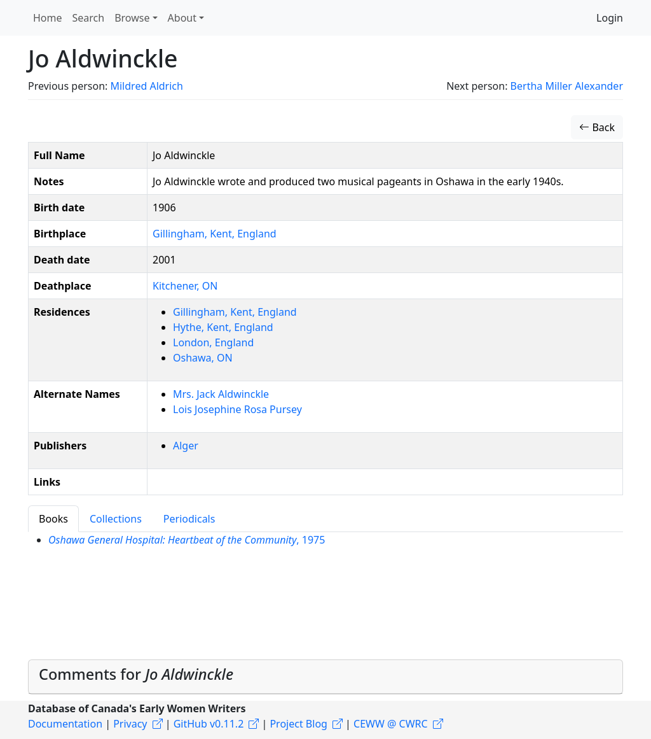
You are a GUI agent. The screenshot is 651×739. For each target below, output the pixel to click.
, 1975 (186, 540)
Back (597, 127)
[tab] (325, 677)
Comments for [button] (136, 674)
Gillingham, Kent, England (215, 234)
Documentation (65, 724)
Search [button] (88, 18)
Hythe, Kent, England (223, 327)
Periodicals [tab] (189, 519)
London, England (213, 342)
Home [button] (47, 18)
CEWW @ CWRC (390, 724)
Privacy (130, 724)
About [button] (182, 18)
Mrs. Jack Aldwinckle (221, 394)
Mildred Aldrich (146, 86)
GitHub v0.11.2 (209, 724)
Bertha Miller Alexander (567, 86)
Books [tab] (53, 519)
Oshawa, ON (203, 358)
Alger (185, 446)
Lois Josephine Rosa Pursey (237, 409)
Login (609, 18)
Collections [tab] (116, 519)
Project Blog (298, 724)
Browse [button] (131, 18)
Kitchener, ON (185, 286)
